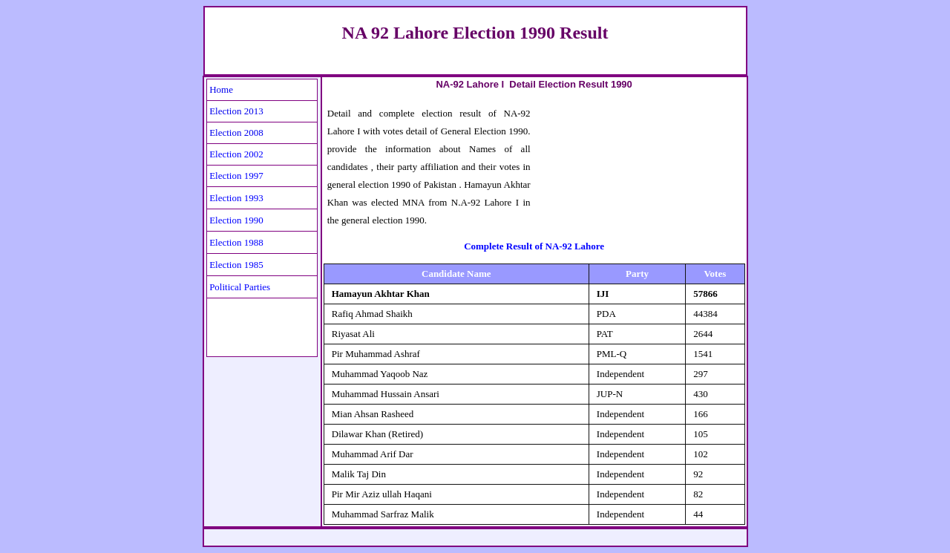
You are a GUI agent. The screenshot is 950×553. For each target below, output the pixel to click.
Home (221, 89)
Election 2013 (236, 111)
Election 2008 (236, 132)
